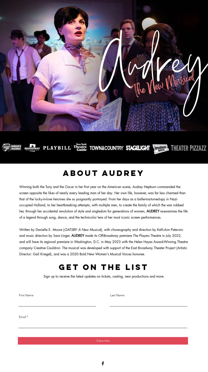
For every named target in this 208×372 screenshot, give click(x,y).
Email (22, 316)
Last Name (117, 295)
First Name (26, 295)
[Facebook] (102, 363)
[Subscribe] (103, 341)
